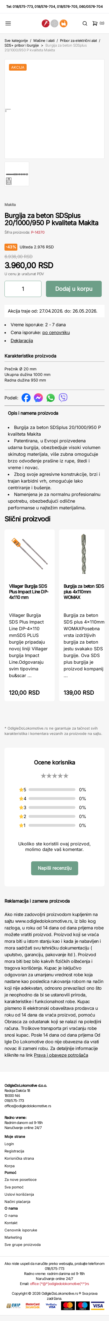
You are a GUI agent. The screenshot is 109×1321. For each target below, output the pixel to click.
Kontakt (10, 1228)
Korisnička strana (19, 1164)
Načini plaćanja (17, 1207)
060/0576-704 (91, 6)
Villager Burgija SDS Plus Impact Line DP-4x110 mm (28, 597)
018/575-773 (23, 6)
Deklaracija (22, 346)
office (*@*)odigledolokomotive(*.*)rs (59, 1289)
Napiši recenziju (54, 873)
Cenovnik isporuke (20, 1235)
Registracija (14, 1156)
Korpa (9, 1171)
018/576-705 (67, 6)
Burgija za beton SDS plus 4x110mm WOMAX (84, 597)
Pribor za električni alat (78, 40)
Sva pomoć (14, 1192)
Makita (10, 210)
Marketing (13, 1243)
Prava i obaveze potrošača (61, 1060)
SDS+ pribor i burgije (21, 45)
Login (9, 1149)
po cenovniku (55, 338)
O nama (11, 1221)
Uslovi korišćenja (19, 1200)
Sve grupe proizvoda (22, 1250)
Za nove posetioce (20, 1185)
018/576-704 (44, 6)
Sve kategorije (16, 40)
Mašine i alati (43, 40)
